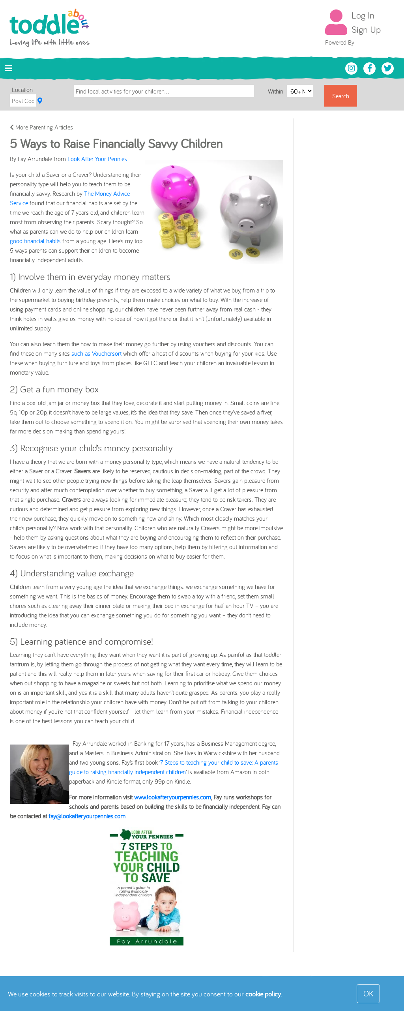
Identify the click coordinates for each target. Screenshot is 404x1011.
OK (368, 993)
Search (340, 96)
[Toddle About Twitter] (388, 67)
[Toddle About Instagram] (352, 67)
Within (276, 91)
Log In (363, 15)
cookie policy (263, 993)
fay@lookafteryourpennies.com (87, 816)
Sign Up (366, 29)
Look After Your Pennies (97, 159)
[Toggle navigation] (8, 68)
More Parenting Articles (41, 127)
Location (22, 90)
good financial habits (35, 241)
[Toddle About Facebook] (370, 67)
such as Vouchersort (96, 353)
